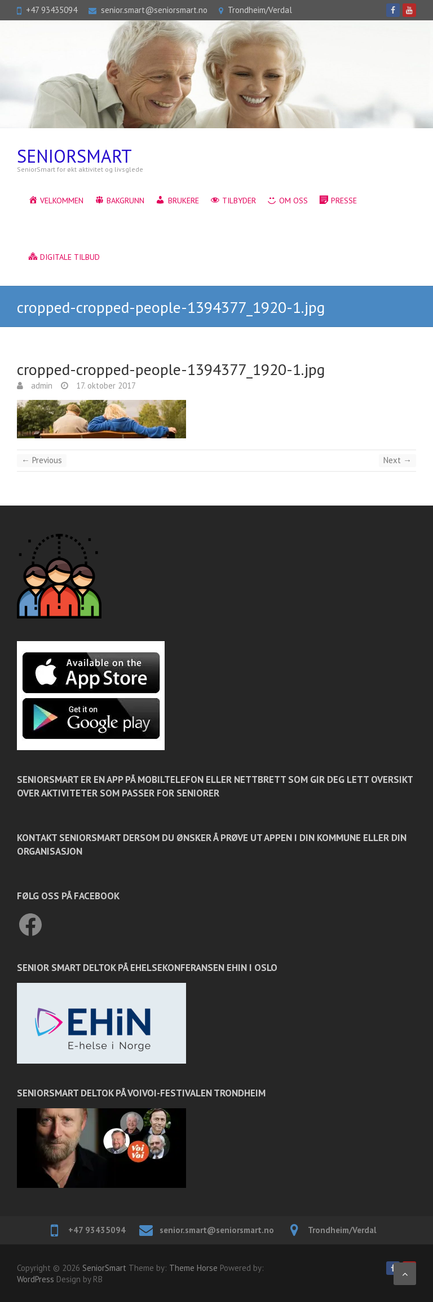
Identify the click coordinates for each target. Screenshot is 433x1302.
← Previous (41, 460)
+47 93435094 (51, 10)
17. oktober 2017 (105, 385)
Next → (397, 460)
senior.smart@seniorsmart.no (154, 10)
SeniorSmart (74, 156)
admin (40, 385)
